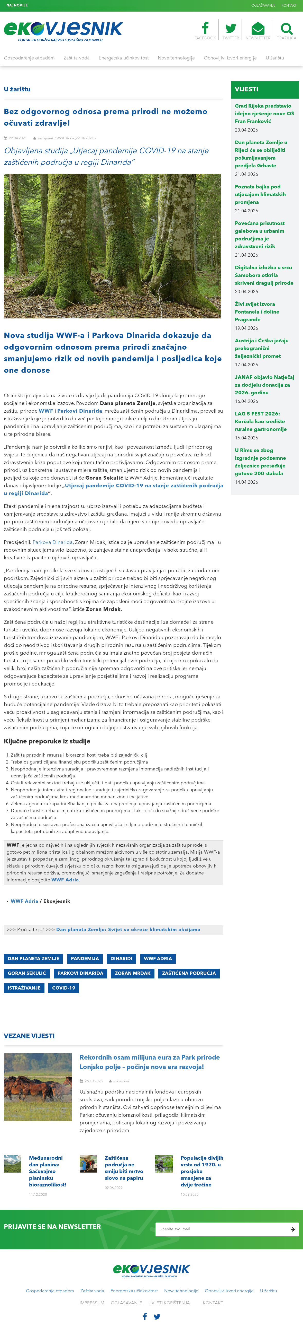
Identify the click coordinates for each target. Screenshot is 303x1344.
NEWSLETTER (258, 31)
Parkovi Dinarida (80, 973)
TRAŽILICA (287, 31)
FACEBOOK (205, 31)
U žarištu (275, 58)
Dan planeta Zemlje (33, 959)
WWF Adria (65, 880)
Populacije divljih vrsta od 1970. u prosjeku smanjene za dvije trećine (88, 6)
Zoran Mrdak (133, 973)
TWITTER (231, 31)
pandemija (85, 959)
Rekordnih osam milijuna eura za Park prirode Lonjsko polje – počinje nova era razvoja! (150, 1063)
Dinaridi (121, 959)
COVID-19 (63, 988)
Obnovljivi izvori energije (230, 58)
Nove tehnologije (176, 58)
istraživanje (24, 988)
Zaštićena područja (189, 973)
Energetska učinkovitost (124, 58)
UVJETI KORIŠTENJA (169, 1303)
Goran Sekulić (27, 973)
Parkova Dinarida (53, 542)
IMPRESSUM (92, 1303)
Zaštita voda (77, 58)
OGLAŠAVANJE (263, 5)
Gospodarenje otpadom (29, 58)
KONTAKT (289, 5)
